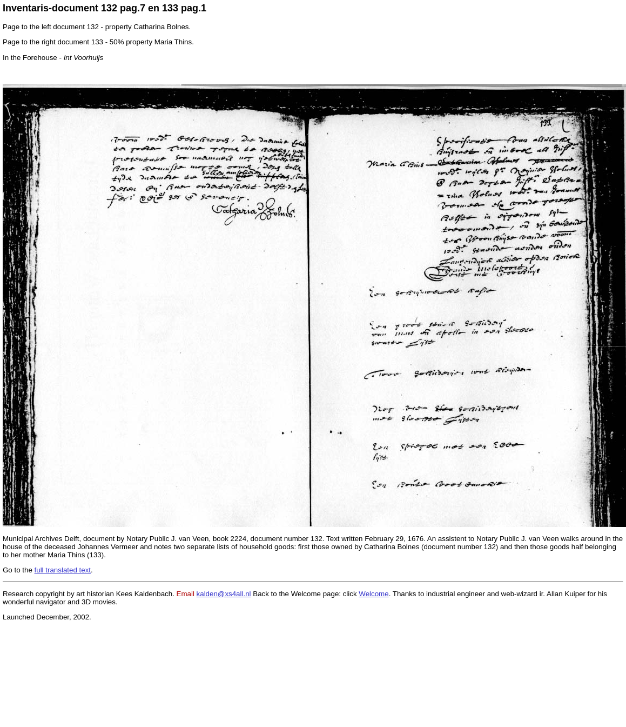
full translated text (63, 570)
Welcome (373, 594)
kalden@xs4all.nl (224, 594)
